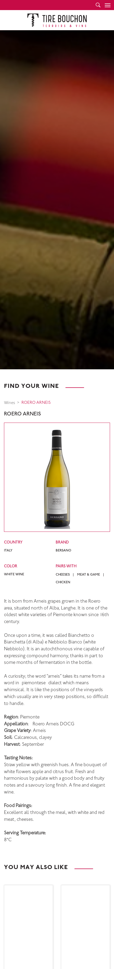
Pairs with (66, 566)
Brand (62, 542)
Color (10, 566)
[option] (57, 199)
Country (13, 542)
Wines (9, 403)
